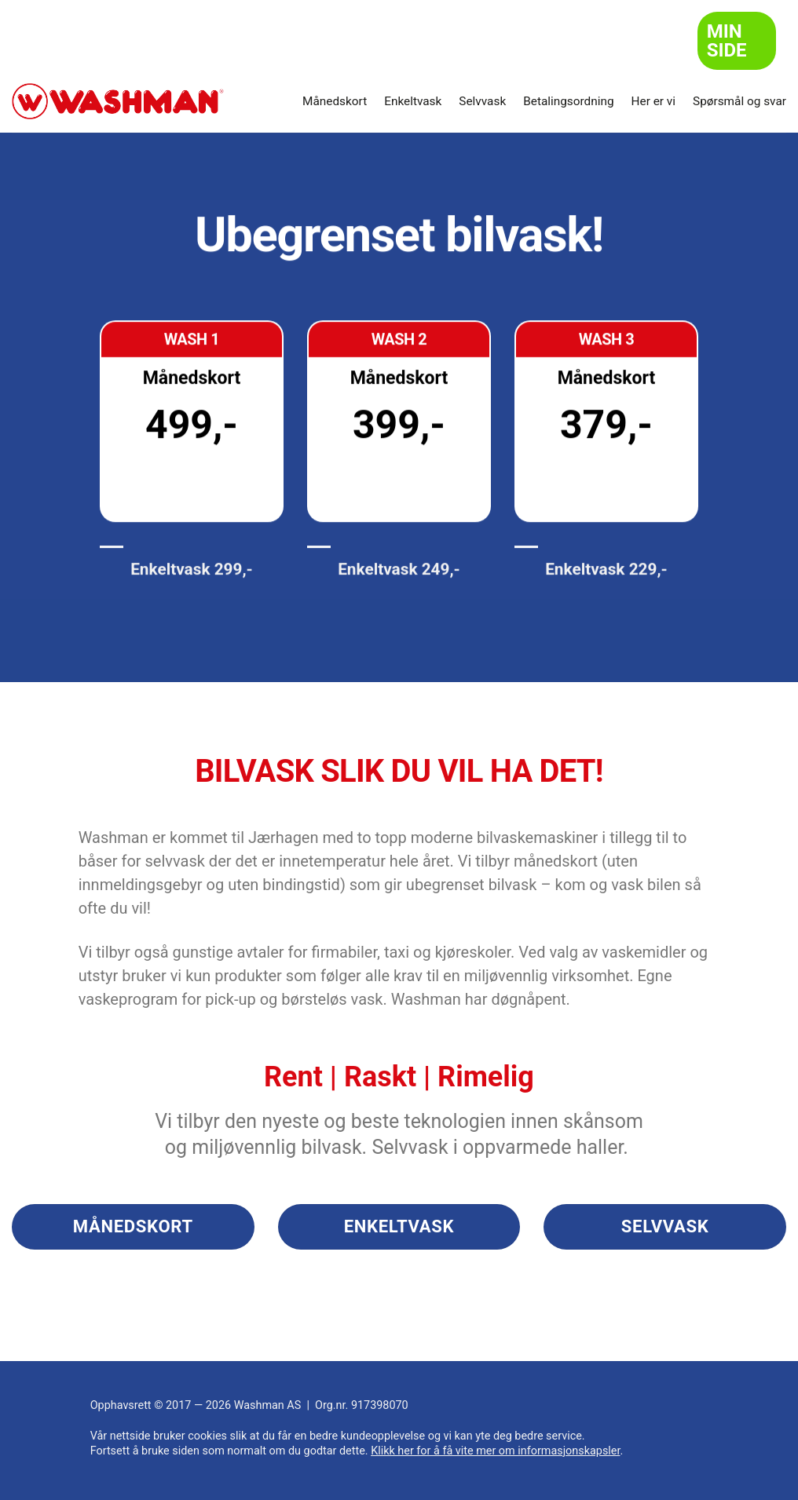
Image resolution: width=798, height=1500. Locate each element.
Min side (727, 40)
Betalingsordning (568, 101)
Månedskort (334, 101)
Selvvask (482, 101)
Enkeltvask (412, 101)
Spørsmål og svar (739, 101)
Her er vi (653, 101)
